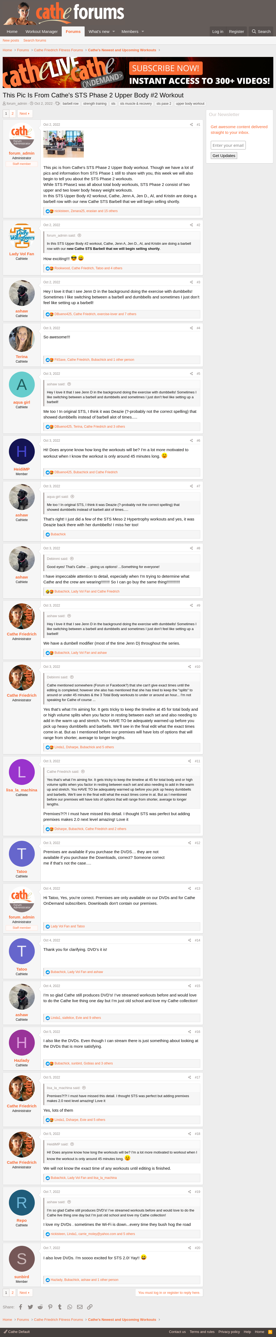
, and (86, 472)
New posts (11, 40)
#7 (198, 486)
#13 (197, 888)
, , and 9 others (76, 1018)
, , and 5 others (84, 747)
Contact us (177, 1332)
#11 (197, 761)
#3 (198, 282)
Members (130, 31)
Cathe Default (17, 1332)
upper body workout (190, 104)
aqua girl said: (58, 497)
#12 (197, 843)
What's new (99, 31)
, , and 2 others (90, 829)
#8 (198, 548)
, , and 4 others (88, 268)
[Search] (261, 31)
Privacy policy (229, 1332)
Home (12, 31)
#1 (198, 125)
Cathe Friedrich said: (63, 772)
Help (247, 1332)
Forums (73, 31)
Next (23, 113)
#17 (197, 1077)
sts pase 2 (164, 104)
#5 (198, 374)
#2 (198, 225)
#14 (197, 940)
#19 (197, 1192)
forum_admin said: (61, 235)
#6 (198, 441)
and (68, 926)
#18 (197, 1134)
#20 (197, 1248)
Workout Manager (42, 31)
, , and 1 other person (94, 360)
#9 (198, 605)
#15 (197, 986)
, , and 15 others (86, 211)
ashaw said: (56, 384)
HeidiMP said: (57, 1144)
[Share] (191, 125)
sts (113, 104)
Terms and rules (202, 1332)
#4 (198, 328)
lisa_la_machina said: (63, 1088)
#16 (197, 1032)
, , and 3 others (89, 426)
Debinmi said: (57, 559)
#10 (197, 667)
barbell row (71, 104)
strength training (94, 104)
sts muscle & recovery (136, 104)
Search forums (34, 40)
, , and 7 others (95, 314)
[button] (114, 31)
